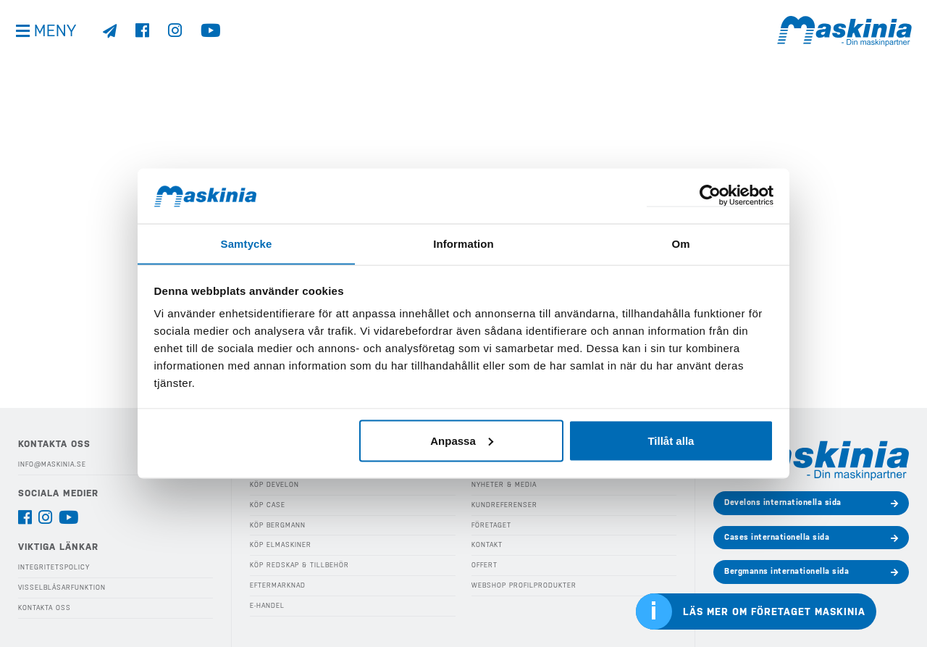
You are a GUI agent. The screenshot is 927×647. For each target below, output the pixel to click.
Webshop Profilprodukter (522, 584)
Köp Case (267, 505)
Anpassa (461, 441)
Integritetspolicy (53, 567)
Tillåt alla (670, 441)
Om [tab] (680, 243)
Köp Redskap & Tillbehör (299, 565)
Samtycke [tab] (246, 243)
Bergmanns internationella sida (786, 571)
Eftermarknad (277, 584)
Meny (58, 36)
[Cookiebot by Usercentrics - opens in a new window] (710, 196)
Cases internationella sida (776, 537)
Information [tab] (463, 243)
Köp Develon (274, 484)
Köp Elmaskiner (280, 544)
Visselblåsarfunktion (61, 587)
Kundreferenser (503, 505)
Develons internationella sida (783, 502)
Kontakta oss (44, 607)
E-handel (267, 605)
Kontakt (487, 544)
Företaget (491, 524)
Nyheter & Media (503, 484)
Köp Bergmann (277, 524)
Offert (484, 565)
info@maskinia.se (52, 464)
